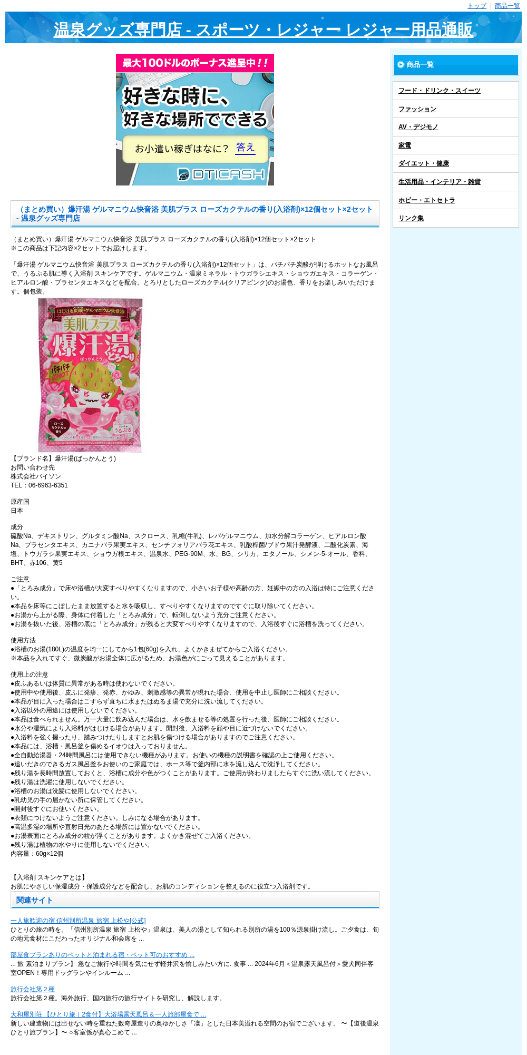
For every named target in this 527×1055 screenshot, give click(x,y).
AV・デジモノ (418, 127)
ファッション (417, 109)
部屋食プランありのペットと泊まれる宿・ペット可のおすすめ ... (102, 955)
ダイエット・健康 (423, 163)
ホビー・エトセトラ (426, 200)
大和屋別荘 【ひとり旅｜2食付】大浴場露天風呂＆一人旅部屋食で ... (108, 1014)
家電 (404, 145)
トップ (476, 5)
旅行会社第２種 (33, 989)
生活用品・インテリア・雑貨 (439, 181)
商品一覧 (507, 5)
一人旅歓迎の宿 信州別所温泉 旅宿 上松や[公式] (78, 920)
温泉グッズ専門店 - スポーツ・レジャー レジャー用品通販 (264, 29)
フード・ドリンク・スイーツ (439, 90)
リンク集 (411, 218)
